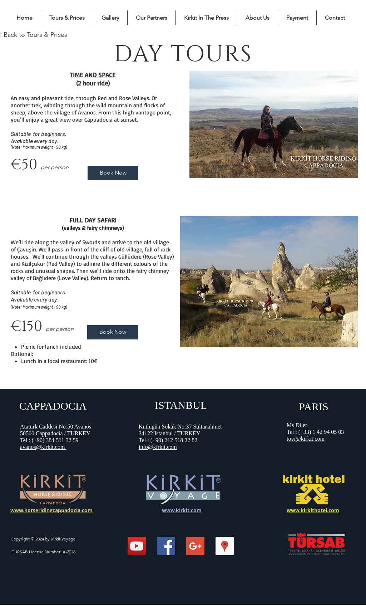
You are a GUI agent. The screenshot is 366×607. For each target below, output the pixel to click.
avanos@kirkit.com (43, 447)
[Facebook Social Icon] (166, 546)
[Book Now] (113, 173)
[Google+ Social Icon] (195, 546)
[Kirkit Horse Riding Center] (225, 546)
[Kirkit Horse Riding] (137, 546)
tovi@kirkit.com (306, 439)
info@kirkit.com (158, 447)
